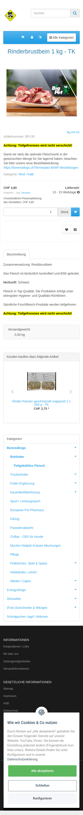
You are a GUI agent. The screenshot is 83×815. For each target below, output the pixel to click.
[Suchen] (50, 13)
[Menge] (31, 212)
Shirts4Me (43, 598)
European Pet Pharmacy (27, 510)
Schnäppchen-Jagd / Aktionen (27, 616)
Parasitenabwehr (21, 528)
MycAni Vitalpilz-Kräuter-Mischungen (35, 545)
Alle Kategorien (61, 37)
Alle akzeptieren (42, 771)
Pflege (14, 554)
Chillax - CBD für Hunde (26, 536)
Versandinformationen (16, 668)
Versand (25, 192)
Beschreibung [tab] (16, 254)
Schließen (42, 785)
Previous (12, 392)
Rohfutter (44, 456)
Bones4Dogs (43, 447)
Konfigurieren (42, 798)
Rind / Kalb (26, 174)
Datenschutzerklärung (22, 759)
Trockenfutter (44, 474)
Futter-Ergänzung (44, 483)
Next (71, 392)
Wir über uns (10, 653)
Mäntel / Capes (44, 581)
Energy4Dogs (43, 589)
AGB (6, 703)
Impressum (9, 696)
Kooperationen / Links (16, 646)
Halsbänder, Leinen (23, 572)
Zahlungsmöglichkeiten (17, 661)
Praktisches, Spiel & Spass (44, 563)
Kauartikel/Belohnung (44, 492)
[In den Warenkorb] (75, 212)
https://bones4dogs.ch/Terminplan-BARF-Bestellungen (41, 167)
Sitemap (8, 688)
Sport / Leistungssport (25, 501)
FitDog (14, 519)
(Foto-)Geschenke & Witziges (43, 607)
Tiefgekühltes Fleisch (29, 465)
